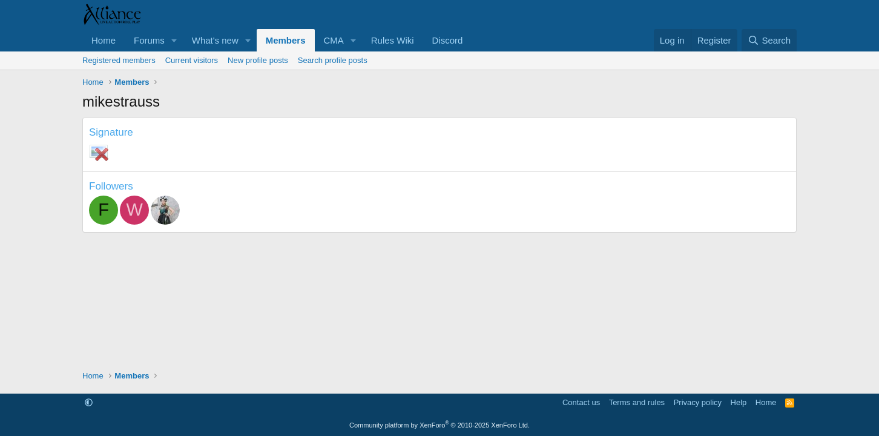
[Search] (769, 40)
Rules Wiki (392, 40)
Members (286, 40)
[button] (174, 40)
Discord (447, 40)
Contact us (581, 402)
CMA (334, 40)
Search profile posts (332, 60)
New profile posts (258, 60)
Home (103, 40)
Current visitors (191, 60)
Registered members (119, 60)
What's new (215, 40)
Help (739, 402)
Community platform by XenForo (439, 425)
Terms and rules (637, 402)
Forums (149, 40)
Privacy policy (698, 402)
